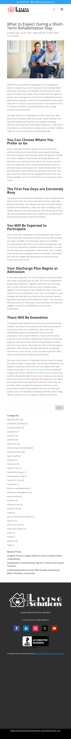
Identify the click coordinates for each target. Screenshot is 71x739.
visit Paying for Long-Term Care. (50, 653)
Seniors (50, 33)
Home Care (12, 464)
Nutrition (11, 500)
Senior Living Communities (19, 516)
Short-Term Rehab (15, 529)
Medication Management (18, 492)
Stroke (10, 537)
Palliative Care (13, 504)
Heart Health (12, 456)
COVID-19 (11, 435)
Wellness (11, 541)
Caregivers (11, 431)
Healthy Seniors (14, 452)
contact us (25, 394)
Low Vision (11, 484)
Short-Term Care (14, 524)
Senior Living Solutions (34, 369)
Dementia (11, 439)
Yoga (9, 545)
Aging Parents (39, 33)
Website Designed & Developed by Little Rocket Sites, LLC (35, 730)
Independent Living (15, 476)
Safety (9, 512)
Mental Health (13, 496)
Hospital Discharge (15, 472)
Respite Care (12, 508)
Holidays (11, 460)
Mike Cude (14, 33)
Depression (12, 444)
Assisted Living (13, 427)
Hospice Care (13, 468)
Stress (9, 533)
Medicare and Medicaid (17, 488)
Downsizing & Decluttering (18, 448)
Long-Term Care (14, 480)
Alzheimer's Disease (16, 423)
